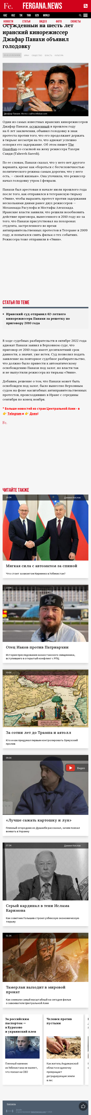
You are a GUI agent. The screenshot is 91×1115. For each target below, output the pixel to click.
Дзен (33, 413)
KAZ (5, 15)
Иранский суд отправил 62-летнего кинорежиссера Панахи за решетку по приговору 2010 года (38, 318)
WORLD (46, 15)
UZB (37, 15)
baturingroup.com (38, 1112)
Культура (59, 55)
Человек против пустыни (59, 1021)
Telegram (14, 413)
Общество (37, 55)
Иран (26, 55)
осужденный (39, 126)
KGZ (13, 15)
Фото (59, 21)
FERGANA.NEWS (42, 6)
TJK (20, 15)
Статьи (26, 21)
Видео (43, 21)
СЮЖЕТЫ (76, 21)
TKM (29, 15)
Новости (8, 21)
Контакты (11, 1104)
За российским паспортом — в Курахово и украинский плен (20, 1025)
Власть (48, 55)
